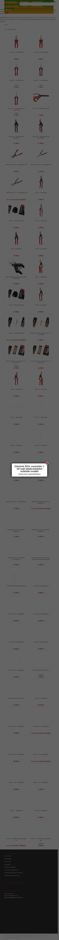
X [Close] (47, 463)
